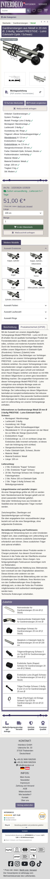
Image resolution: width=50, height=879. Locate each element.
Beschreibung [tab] (10, 327)
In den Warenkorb (23, 227)
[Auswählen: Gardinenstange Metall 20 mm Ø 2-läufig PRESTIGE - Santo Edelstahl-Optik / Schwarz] (13, 259)
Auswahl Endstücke (25, 248)
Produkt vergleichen (36, 103)
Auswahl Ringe (25, 318)
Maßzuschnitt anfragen (25, 109)
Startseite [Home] (6, 23)
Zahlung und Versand (25, 786)
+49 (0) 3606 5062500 (26, 759)
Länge (6, 209)
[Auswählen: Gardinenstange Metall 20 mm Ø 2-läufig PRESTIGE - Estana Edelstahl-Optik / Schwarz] (36, 259)
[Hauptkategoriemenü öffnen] (8, 17)
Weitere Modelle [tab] (11, 242)
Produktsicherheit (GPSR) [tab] (33, 327)
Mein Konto (25, 777)
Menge (6, 218)
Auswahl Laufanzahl (25, 312)
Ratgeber (30, 4)
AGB (25, 789)
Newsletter (25, 780)
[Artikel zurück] (41, 22)
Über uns (25, 800)
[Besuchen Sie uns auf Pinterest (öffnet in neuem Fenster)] (32, 865)
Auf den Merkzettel (13, 103)
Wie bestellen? (25, 795)
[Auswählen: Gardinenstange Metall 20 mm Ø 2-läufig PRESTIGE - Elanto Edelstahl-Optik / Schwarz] (36, 284)
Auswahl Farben (25, 305)
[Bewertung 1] (22, 827)
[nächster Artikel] (47, 22)
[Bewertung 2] (23, 827)
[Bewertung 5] (27, 827)
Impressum (25, 783)
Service (42, 4)
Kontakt (25, 797)
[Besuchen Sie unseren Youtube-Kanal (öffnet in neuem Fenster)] (25, 865)
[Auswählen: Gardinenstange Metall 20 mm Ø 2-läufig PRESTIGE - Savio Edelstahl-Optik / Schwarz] (13, 272)
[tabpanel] (25, 464)
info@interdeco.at (26, 765)
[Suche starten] (28, 10)
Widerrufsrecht (25, 792)
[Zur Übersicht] (44, 22)
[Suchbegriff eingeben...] (13, 10)
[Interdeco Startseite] (11, 4)
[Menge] (23, 221)
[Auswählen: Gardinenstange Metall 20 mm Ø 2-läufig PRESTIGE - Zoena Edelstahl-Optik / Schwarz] (13, 296)
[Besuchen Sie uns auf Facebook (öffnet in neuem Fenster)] (11, 865)
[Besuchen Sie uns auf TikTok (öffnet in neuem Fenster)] (39, 865)
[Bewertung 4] (26, 827)
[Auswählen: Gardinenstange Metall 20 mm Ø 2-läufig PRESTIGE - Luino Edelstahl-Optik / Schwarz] (13, 284)
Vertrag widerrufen (25, 805)
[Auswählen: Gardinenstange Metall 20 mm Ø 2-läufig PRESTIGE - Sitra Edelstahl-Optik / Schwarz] (36, 272)
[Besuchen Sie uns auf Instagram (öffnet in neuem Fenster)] (17, 865)
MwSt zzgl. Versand (25, 206)
